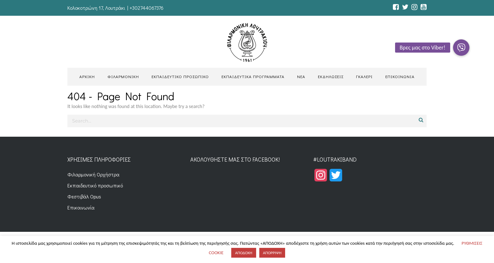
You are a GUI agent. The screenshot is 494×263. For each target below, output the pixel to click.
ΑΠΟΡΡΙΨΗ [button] (272, 252)
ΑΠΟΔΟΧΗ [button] (243, 252)
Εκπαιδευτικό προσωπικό (95, 185)
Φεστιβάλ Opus (84, 196)
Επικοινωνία (81, 207)
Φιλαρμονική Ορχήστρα (93, 174)
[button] (461, 47)
